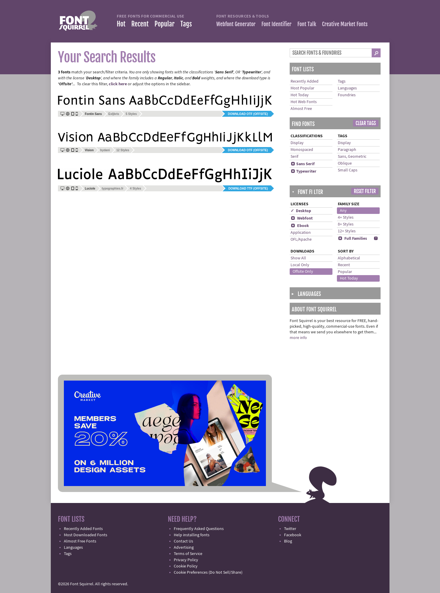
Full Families (352, 239)
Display (297, 143)
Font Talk (306, 24)
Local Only (300, 265)
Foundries (347, 95)
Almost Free (301, 108)
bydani (105, 150)
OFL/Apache (301, 239)
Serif (294, 156)
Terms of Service (188, 553)
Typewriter (303, 171)
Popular (164, 24)
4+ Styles (346, 217)
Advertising (184, 547)
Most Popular (302, 88)
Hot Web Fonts (304, 102)
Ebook (300, 226)
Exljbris (113, 114)
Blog (288, 541)
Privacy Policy (186, 560)
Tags (186, 24)
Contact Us (183, 541)
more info (298, 337)
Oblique (345, 163)
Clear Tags (366, 123)
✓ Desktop (301, 211)
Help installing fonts (191, 535)
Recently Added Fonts (83, 529)
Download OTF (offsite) (248, 114)
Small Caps (347, 170)
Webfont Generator (236, 24)
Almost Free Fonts (80, 541)
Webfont (302, 218)
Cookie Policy (186, 566)
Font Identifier (276, 24)
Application (301, 232)
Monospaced (302, 149)
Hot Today (300, 95)
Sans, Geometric (352, 156)
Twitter (290, 529)
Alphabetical (349, 258)
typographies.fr (113, 188)
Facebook (292, 535)
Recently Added (304, 81)
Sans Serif (303, 164)
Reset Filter (365, 191)
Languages (347, 88)
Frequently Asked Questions (199, 529)
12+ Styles (347, 231)
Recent (140, 24)
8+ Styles (346, 224)
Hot (121, 24)
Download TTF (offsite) (248, 188)
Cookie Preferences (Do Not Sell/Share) (208, 572)
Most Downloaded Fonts (85, 535)
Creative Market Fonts (345, 24)
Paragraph (347, 149)
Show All (298, 258)
